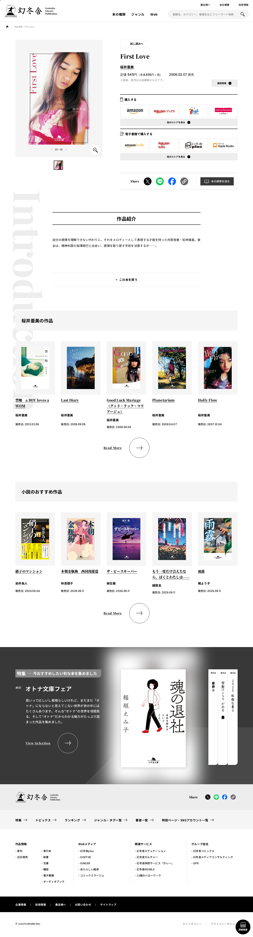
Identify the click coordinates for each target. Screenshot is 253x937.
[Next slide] (66, 149)
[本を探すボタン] (242, 14)
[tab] (213, 717)
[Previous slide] (52, 149)
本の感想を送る (220, 181)
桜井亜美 (127, 66)
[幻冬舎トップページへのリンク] (30, 15)
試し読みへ (137, 43)
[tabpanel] (100, 717)
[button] (58, 165)
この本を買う (128, 279)
